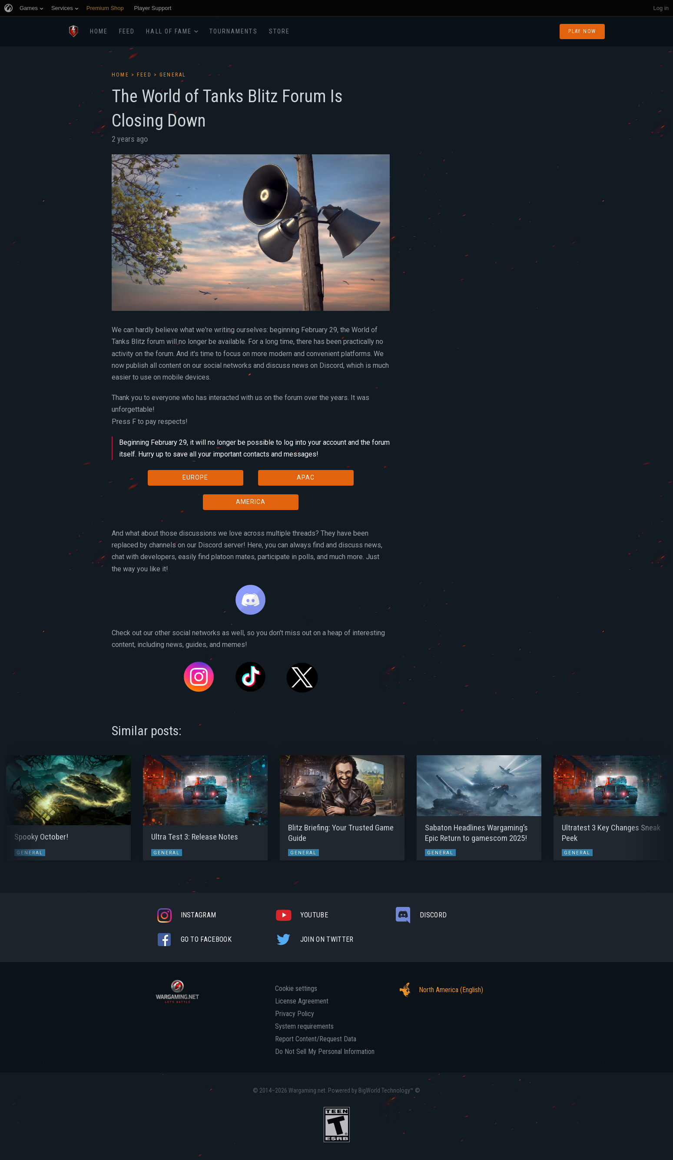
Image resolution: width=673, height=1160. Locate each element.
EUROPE (195, 477)
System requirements (304, 1026)
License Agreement (301, 1001)
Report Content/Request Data (315, 1039)
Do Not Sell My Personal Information (325, 1051)
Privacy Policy (294, 1013)
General (172, 75)
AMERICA (250, 501)
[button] (23, 803)
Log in (661, 8)
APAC (306, 477)
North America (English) (439, 990)
